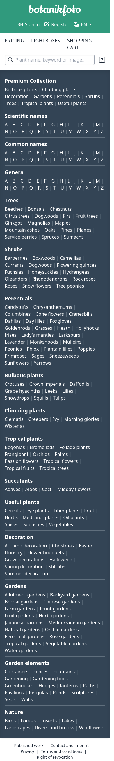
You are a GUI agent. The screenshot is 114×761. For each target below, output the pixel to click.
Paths (89, 685)
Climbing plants (59, 89)
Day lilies (35, 321)
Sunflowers (17, 363)
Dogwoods (46, 216)
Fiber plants (66, 510)
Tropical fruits (20, 468)
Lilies (67, 391)
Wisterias (15, 426)
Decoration (17, 96)
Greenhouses (19, 685)
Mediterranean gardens (74, 622)
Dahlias (13, 321)
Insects (49, 720)
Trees (10, 103)
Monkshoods (44, 342)
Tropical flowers (61, 461)
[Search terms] (50, 60)
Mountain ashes (22, 230)
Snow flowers (36, 286)
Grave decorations (24, 559)
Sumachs (74, 237)
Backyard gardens (69, 595)
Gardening (16, 678)
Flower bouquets (45, 552)
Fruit (89, 510)
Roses (11, 286)
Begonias (15, 447)
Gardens (43, 96)
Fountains (64, 671)
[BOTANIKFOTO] (55, 10)
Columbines (18, 314)
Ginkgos (13, 223)
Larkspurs (69, 335)
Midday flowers (74, 489)
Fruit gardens (19, 615)
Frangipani (16, 454)
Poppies (86, 349)
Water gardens (21, 650)
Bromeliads (42, 447)
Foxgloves (60, 321)
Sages (38, 356)
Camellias (70, 258)
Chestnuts (61, 209)
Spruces (50, 237)
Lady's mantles (37, 335)
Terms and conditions (61, 751)
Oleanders (16, 279)
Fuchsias (14, 272)
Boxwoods (44, 258)
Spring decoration (24, 566)
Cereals (13, 510)
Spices (11, 524)
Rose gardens (64, 636)
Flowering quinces (77, 265)
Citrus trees (17, 216)
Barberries (16, 258)
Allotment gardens (25, 595)
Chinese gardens (61, 601)
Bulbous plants (21, 89)
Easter (85, 545)
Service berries (21, 237)
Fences (41, 671)
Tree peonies (70, 286)
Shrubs (92, 96)
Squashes (33, 524)
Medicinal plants (40, 517)
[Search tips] (102, 60)
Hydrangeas (76, 272)
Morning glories (81, 419)
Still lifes (58, 566)
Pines (66, 230)
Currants (14, 265)
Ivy (56, 419)
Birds (10, 720)
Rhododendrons (49, 279)
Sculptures (82, 692)
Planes (84, 230)
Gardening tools (50, 678)
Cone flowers (49, 314)
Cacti (47, 489)
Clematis (14, 419)
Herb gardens (54, 615)
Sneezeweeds (64, 356)
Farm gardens (20, 608)
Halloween (60, 559)
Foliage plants (74, 447)
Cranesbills (81, 314)
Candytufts (16, 307)
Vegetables (61, 524)
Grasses (43, 328)
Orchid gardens (62, 629)
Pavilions (14, 692)
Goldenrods (17, 328)
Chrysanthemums (52, 307)
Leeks (51, 391)
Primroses (16, 356)
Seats (10, 699)
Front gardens (55, 608)
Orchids (41, 454)
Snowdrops (17, 398)
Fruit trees (87, 216)
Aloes (31, 489)
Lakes (68, 720)
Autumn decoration (26, 545)
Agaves (12, 489)
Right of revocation (55, 757)
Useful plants (72, 103)
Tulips (59, 398)
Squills (41, 398)
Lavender (15, 342)
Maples (63, 223)
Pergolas (38, 692)
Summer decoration (26, 573)
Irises (11, 335)
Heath (63, 328)
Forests (28, 720)
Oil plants (73, 517)
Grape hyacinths (22, 391)
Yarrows (42, 363)
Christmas (63, 545)
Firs (67, 216)
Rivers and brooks (54, 727)
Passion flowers (22, 461)
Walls (27, 699)
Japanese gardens (24, 622)
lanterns (69, 685)
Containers (16, 671)
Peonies (13, 349)
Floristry (13, 552)
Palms (61, 454)
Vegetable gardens (66, 643)
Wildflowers (92, 727)
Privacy (27, 751)
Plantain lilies (58, 349)
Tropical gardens (23, 643)
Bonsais (36, 209)
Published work (28, 745)
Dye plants (37, 510)
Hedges (47, 685)
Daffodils (79, 384)
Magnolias (38, 223)
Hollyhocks (87, 328)
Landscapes (17, 727)
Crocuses (14, 384)
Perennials (68, 96)
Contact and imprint (69, 745)
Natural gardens (22, 629)
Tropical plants (37, 103)
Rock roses (83, 279)
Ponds (60, 692)
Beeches (14, 209)
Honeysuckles (43, 272)
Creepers (38, 419)
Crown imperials (47, 384)
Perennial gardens (24, 636)
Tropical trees (54, 468)
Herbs (11, 517)
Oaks (50, 230)
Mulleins (72, 342)
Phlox (33, 349)
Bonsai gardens (21, 601)
